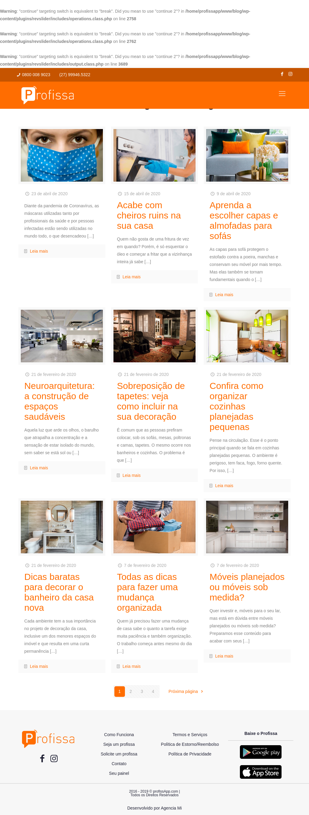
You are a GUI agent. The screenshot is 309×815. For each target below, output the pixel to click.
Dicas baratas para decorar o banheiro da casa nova (59, 592)
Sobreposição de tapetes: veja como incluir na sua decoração (151, 401)
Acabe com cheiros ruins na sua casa (149, 215)
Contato (119, 763)
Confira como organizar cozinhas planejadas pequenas (236, 406)
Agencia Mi (171, 808)
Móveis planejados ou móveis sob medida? (247, 587)
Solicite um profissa (119, 754)
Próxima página (187, 691)
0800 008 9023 (36, 74)
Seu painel (119, 773)
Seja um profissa (119, 744)
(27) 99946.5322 (74, 74)
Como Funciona (119, 734)
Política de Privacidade (189, 754)
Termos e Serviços (190, 734)
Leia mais (39, 251)
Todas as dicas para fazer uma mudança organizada (147, 592)
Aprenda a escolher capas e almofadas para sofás (244, 220)
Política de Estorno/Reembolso (190, 744)
